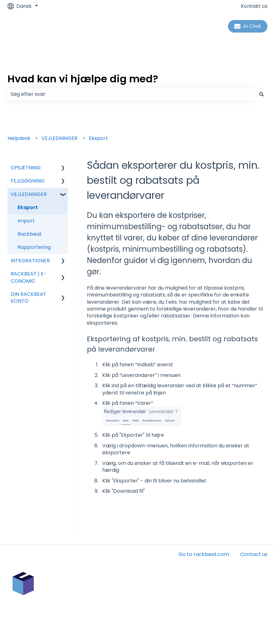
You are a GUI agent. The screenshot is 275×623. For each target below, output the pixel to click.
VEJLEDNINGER (59, 138)
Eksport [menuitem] (28, 207)
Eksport (98, 138)
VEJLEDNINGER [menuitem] (29, 194)
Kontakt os (254, 6)
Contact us (253, 554)
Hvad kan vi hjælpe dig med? (83, 79)
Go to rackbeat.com (203, 554)
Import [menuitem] (26, 220)
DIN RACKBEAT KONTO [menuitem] (28, 298)
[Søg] (261, 94)
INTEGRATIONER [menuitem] (30, 260)
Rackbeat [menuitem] (30, 234)
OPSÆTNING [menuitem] (26, 167)
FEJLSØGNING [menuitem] (28, 180)
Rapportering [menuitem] (34, 247)
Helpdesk (19, 138)
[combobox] (132, 94)
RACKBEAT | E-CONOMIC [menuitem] (28, 277)
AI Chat (247, 26)
